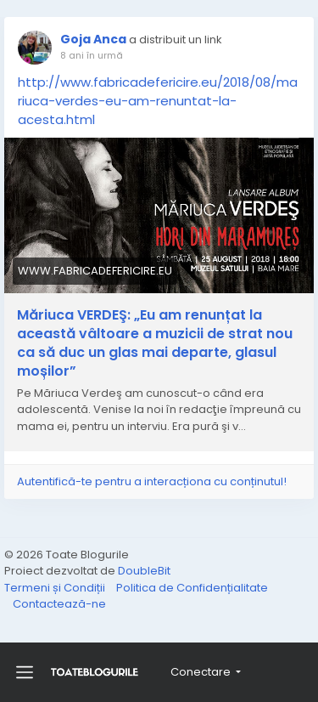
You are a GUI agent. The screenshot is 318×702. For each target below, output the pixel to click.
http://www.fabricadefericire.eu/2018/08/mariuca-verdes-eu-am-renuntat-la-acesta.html (158, 100)
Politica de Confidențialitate (192, 588)
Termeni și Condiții (56, 588)
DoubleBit (144, 571)
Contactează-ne (59, 604)
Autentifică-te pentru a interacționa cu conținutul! (152, 481)
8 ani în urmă (91, 55)
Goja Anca (93, 39)
